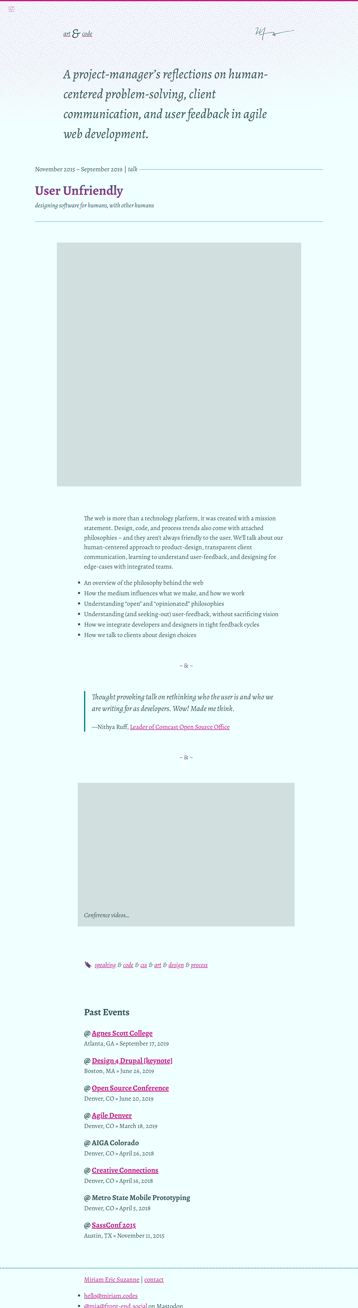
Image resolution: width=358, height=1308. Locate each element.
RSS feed (95, 1116)
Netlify (218, 1149)
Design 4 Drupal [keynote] (132, 829)
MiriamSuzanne (105, 1106)
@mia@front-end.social (115, 1075)
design (176, 733)
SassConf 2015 (114, 994)
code (87, 33)
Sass (100, 1149)
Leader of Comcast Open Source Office (180, 495)
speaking (105, 733)
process (199, 733)
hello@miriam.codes (111, 1064)
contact (154, 1048)
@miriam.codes (104, 1085)
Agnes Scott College (122, 802)
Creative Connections (125, 939)
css (143, 733)
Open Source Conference (130, 857)
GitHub (147, 1149)
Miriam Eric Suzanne (111, 1048)
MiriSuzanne (101, 1096)
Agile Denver (112, 884)
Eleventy (268, 1139)
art (66, 33)
